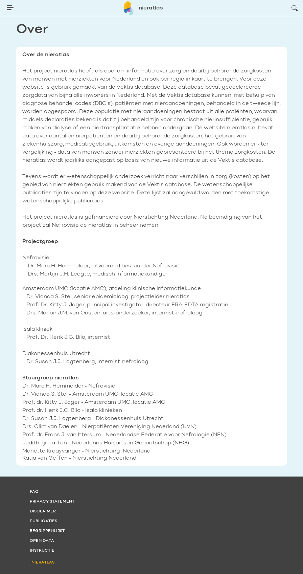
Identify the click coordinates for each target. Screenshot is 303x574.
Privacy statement (52, 502)
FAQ (34, 492)
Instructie (42, 551)
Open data (42, 541)
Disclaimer (43, 511)
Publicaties (43, 521)
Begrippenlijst (47, 531)
